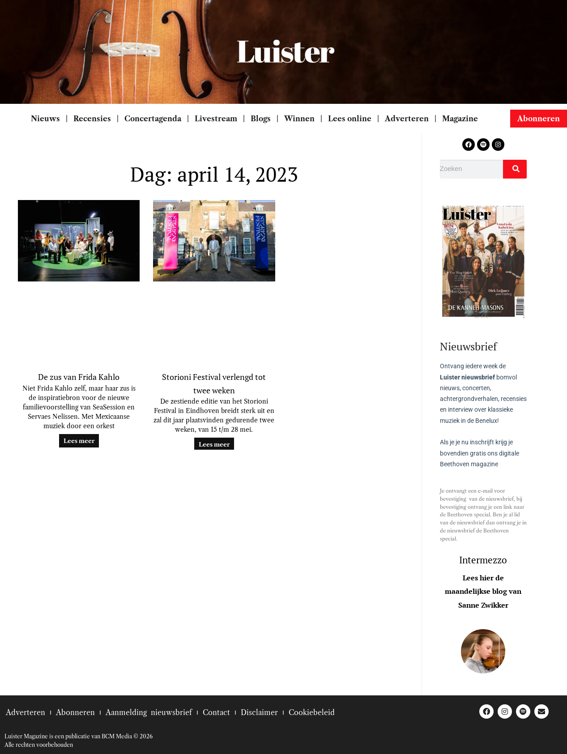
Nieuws (45, 118)
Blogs (261, 118)
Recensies (92, 118)
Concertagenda (152, 118)
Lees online (349, 118)
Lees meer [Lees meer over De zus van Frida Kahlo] (79, 440)
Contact (216, 712)
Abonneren (75, 712)
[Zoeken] (515, 169)
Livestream (216, 118)
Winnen (299, 118)
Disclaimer (259, 712)
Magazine (461, 118)
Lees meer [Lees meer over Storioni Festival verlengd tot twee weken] (214, 444)
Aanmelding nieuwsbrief (149, 712)
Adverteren (407, 118)
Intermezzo (483, 560)
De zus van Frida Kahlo (78, 376)
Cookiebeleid (312, 712)
